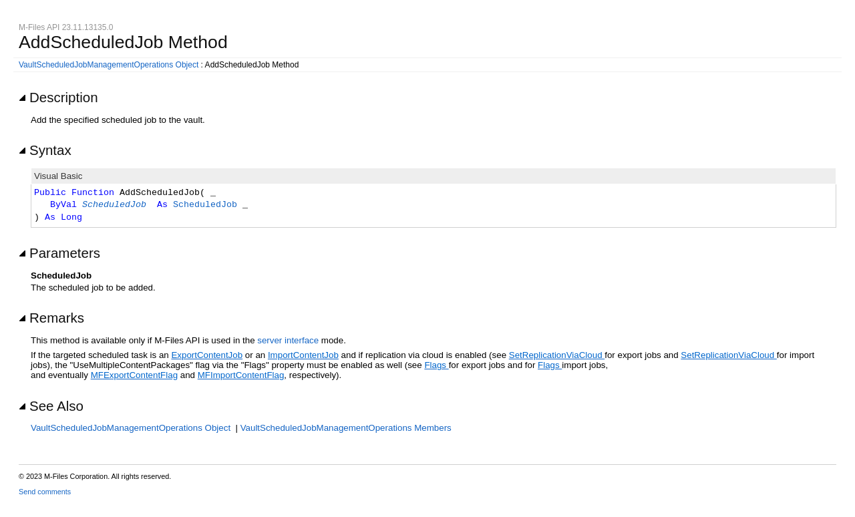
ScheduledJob (114, 205)
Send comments (45, 492)
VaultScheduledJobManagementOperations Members (346, 428)
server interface (288, 340)
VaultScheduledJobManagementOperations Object (108, 64)
